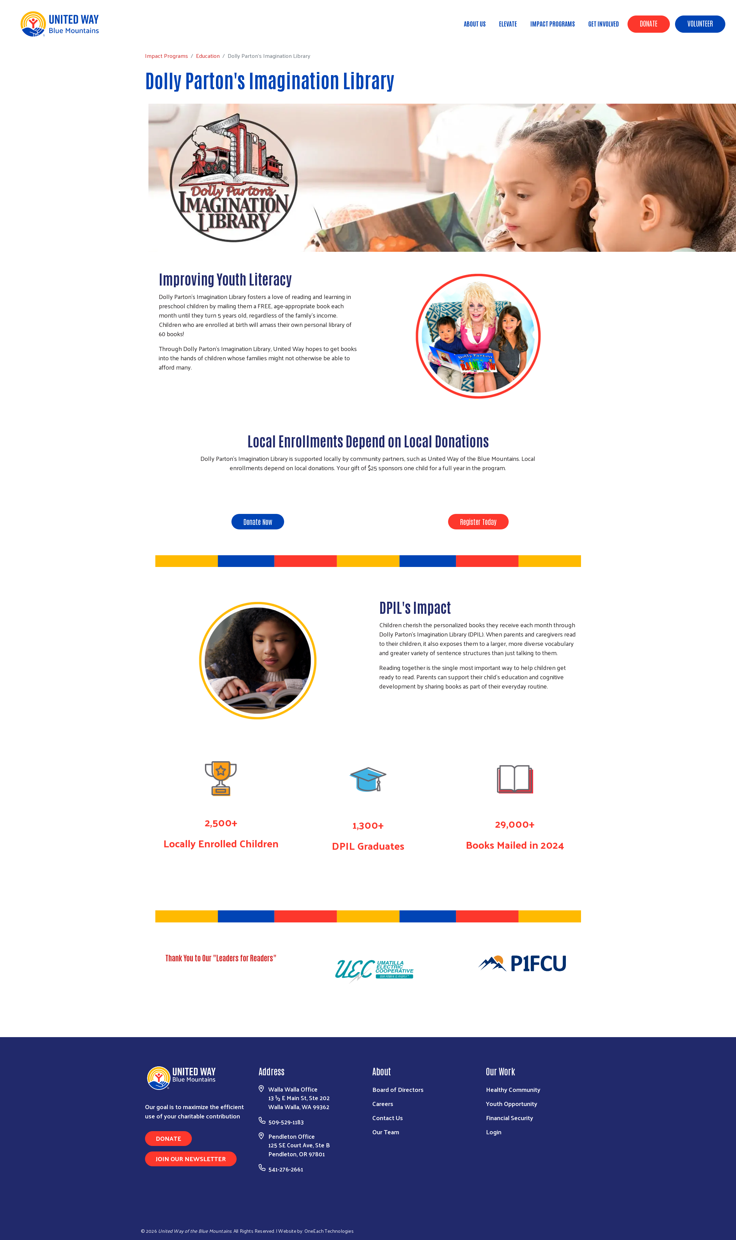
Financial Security (509, 1117)
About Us (475, 23)
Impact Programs (552, 23)
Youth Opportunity (511, 1103)
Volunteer (700, 23)
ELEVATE (508, 23)
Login (493, 1131)
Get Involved (603, 23)
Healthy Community (513, 1089)
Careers (382, 1103)
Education (95, 34)
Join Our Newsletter (191, 1158)
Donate (648, 23)
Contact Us (387, 1117)
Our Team (385, 1131)
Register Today (478, 521)
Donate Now (257, 521)
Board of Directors (398, 1089)
